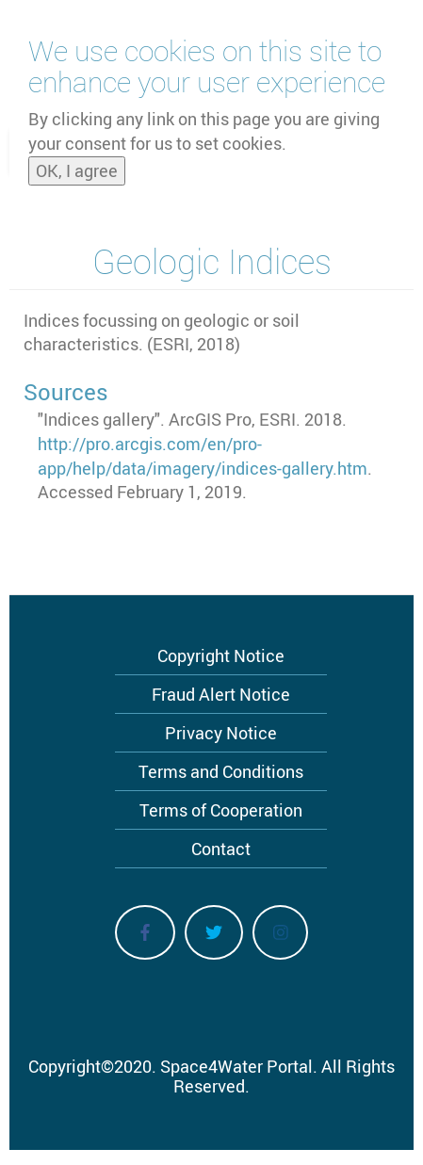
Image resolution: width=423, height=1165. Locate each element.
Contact (221, 848)
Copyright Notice (221, 655)
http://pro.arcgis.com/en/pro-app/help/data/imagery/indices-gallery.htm (202, 455)
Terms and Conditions (220, 771)
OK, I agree (77, 165)
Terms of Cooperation (220, 810)
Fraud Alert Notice (221, 694)
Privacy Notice (221, 732)
